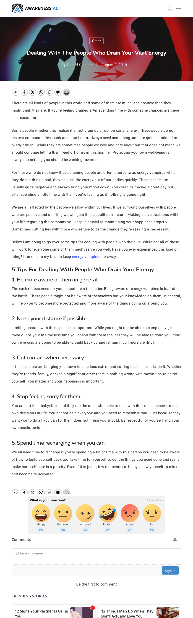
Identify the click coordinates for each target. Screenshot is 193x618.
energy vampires (86, 256)
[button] (178, 8)
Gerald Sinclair (79, 65)
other (96, 41)
